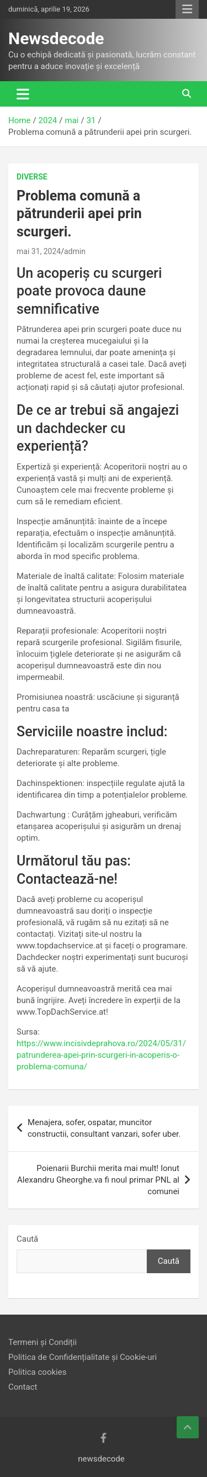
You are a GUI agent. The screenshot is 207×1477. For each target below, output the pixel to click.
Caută (27, 1239)
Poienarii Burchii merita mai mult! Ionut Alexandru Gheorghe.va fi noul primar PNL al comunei (98, 1179)
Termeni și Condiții (42, 1342)
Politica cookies (37, 1372)
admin (75, 251)
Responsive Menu (187, 9)
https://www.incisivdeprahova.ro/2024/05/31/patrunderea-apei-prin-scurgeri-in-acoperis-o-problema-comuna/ (101, 1055)
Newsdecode (56, 38)
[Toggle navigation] (23, 94)
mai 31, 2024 (39, 251)
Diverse (32, 176)
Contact (22, 1387)
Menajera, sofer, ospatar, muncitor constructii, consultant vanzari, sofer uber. (104, 1128)
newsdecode (101, 1459)
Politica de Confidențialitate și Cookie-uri (82, 1357)
